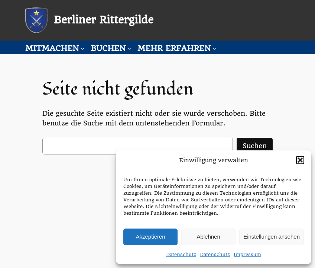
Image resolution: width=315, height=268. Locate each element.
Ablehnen (208, 236)
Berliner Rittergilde (103, 20)
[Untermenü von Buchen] (129, 48)
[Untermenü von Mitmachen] (82, 48)
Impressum (247, 254)
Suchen (255, 146)
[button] (300, 160)
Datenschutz (181, 254)
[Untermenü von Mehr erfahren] (214, 48)
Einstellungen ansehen (271, 236)
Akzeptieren (150, 236)
